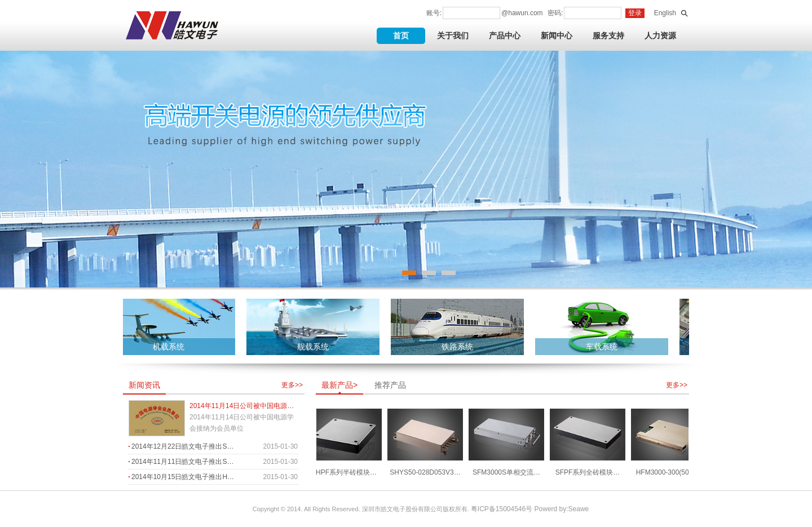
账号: (434, 13)
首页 (401, 35)
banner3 (406, 169)
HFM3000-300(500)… (671, 472)
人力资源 (660, 35)
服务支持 (608, 35)
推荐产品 (390, 384)
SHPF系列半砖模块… (345, 472)
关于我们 (453, 35)
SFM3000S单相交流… (508, 472)
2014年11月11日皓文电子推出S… (182, 462)
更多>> (292, 385)
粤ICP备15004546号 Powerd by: (519, 509)
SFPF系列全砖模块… (589, 472)
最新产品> (339, 384)
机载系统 (170, 346)
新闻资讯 (144, 384)
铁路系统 (459, 346)
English (665, 13)
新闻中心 (556, 35)
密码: (554, 13)
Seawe (578, 509)
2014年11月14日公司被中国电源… (241, 406)
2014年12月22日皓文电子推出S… (182, 446)
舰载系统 (314, 346)
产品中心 (504, 35)
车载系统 (603, 346)
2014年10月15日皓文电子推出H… (182, 477)
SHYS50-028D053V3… (426, 472)
